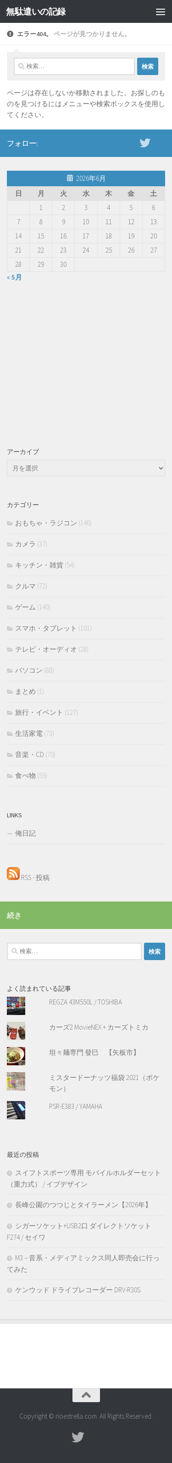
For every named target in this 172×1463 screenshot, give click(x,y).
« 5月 (14, 277)
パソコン (29, 670)
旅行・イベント (39, 712)
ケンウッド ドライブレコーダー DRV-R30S (77, 1289)
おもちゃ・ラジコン (46, 522)
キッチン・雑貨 (39, 565)
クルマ (25, 586)
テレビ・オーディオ (46, 649)
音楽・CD (29, 754)
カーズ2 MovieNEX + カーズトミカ (99, 1027)
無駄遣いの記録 (36, 11)
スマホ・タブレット (46, 628)
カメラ (25, 544)
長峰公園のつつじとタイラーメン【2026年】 (83, 1204)
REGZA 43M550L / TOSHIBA (85, 1002)
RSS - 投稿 (28, 877)
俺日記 (25, 833)
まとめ (25, 691)
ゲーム (25, 607)
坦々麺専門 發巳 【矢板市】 (94, 1052)
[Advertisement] (86, 363)
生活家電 (29, 733)
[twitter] (144, 142)
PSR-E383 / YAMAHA (75, 1106)
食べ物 (25, 775)
